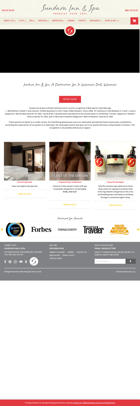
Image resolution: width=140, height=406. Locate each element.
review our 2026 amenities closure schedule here (94, 403)
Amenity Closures (57, 252)
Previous (2, 229)
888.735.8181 (18, 254)
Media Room (54, 255)
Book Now (70, 99)
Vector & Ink (36, 271)
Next (138, 229)
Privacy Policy (68, 255)
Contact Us (81, 252)
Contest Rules (55, 258)
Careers (70, 252)
